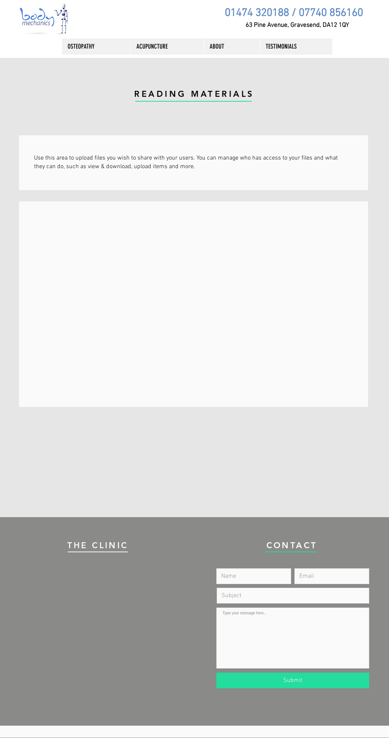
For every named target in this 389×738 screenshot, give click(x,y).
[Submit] (292, 680)
